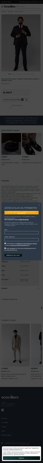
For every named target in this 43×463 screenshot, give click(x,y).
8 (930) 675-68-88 (23, 219)
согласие (12, 248)
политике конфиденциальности (19, 245)
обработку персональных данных (26, 243)
